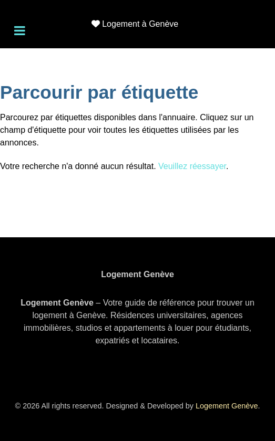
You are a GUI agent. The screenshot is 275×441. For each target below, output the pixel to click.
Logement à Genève (140, 23)
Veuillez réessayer (192, 166)
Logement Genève (227, 406)
